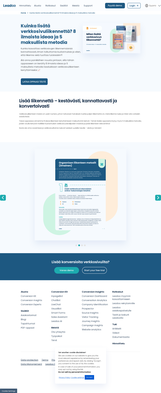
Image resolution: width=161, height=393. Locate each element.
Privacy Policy (64, 377)
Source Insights (90, 312)
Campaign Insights (92, 324)
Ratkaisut (50, 5)
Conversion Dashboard (94, 295)
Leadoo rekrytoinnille (123, 302)
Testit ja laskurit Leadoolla (120, 316)
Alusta (37, 5)
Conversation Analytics (94, 299)
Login (134, 5)
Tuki (114, 323)
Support (88, 5)
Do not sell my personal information (74, 372)
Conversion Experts (31, 303)
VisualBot (56, 307)
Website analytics (91, 328)
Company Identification (95, 303)
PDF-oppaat (27, 327)
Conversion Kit (28, 295)
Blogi (23, 318)
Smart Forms (58, 312)
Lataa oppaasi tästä (34, 81)
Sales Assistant (59, 316)
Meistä (75, 5)
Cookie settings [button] (77, 377)
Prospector (88, 307)
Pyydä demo (115, 5)
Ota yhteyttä (58, 331)
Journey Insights (91, 320)
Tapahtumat (28, 322)
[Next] (158, 197)
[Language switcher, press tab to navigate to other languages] (152, 5)
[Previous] (3, 197)
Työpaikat (56, 335)
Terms (45, 359)
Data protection (29, 359)
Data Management (31, 363)
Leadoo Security (54, 363)
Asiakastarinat (29, 314)
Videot (115, 332)
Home (23, 12)
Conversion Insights (31, 299)
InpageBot (57, 295)
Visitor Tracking (90, 316)
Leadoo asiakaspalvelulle (121, 308)
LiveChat (56, 303)
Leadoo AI (56, 320)
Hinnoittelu (25, 5)
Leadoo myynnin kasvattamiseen (121, 297)
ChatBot (55, 299)
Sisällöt (64, 5)
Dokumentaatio (121, 336)
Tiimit (54, 339)
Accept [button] (89, 377)
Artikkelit (116, 328)
